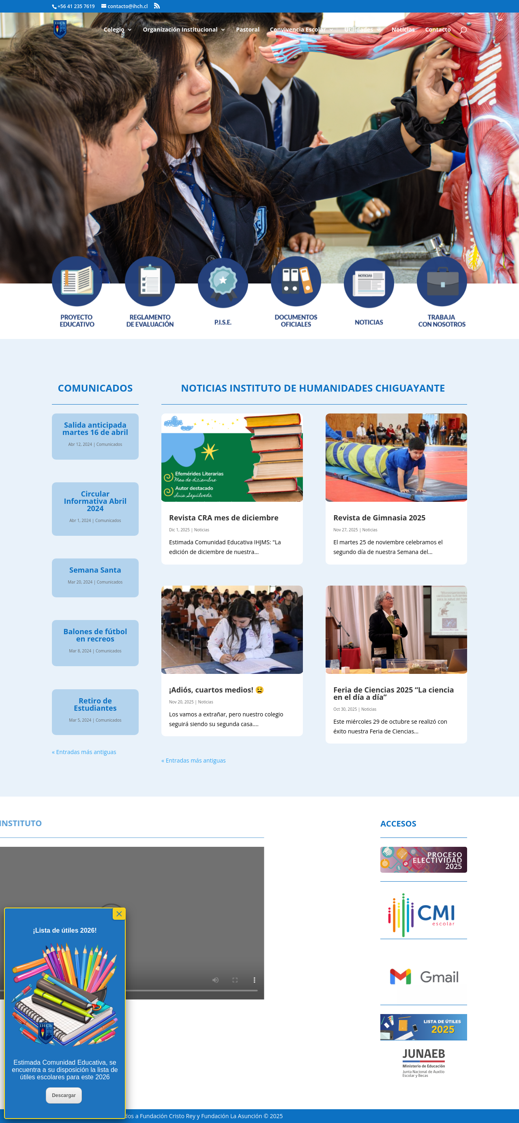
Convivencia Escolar (298, 30)
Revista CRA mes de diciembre (224, 517)
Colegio (114, 30)
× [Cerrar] (119, 914)
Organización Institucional (180, 30)
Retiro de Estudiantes (95, 704)
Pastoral (248, 30)
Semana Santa (95, 570)
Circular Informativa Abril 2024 (95, 501)
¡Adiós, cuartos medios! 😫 (216, 690)
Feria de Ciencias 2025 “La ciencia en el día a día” (393, 693)
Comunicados (109, 444)
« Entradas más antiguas (84, 752)
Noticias (403, 30)
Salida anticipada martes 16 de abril (95, 428)
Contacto (438, 30)
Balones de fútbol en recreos (95, 635)
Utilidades (358, 30)
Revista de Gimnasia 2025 (379, 517)
